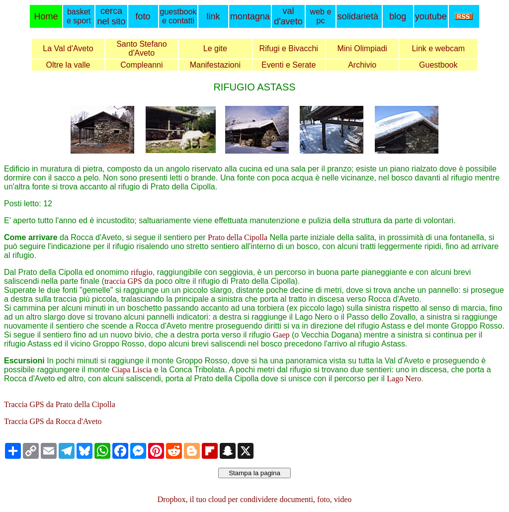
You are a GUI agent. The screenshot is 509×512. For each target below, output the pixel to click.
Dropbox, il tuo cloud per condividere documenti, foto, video (255, 499)
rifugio (142, 272)
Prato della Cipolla (237, 237)
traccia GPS (123, 281)
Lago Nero (404, 378)
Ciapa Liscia (132, 369)
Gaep (281, 335)
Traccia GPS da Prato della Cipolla (59, 404)
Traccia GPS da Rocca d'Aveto (53, 421)
